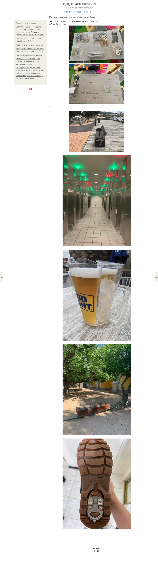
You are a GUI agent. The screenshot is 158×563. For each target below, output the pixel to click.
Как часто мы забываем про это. (29, 55)
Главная (68, 12)
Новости (78, 12)
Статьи (87, 12)
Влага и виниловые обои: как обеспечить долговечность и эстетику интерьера (28, 61)
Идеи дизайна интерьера (79, 4)
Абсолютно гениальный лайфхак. (29, 45)
